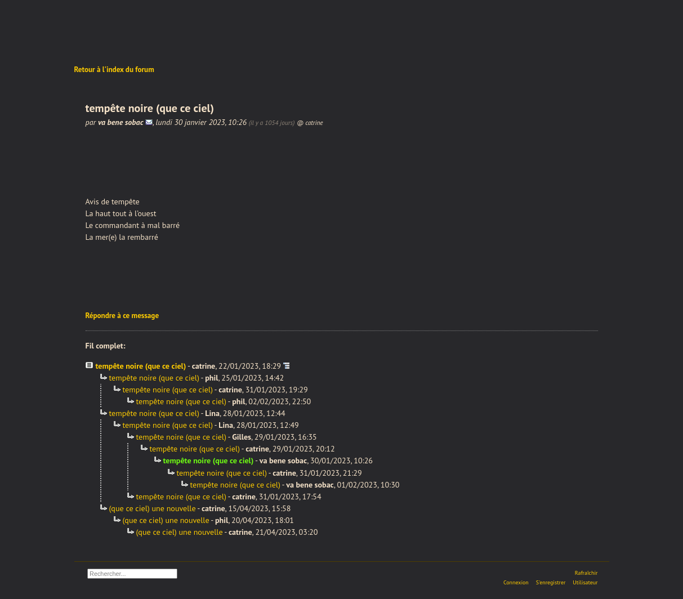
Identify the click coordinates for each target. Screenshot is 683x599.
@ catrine (310, 122)
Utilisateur (585, 582)
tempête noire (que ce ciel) (141, 366)
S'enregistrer (551, 582)
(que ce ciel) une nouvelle (152, 508)
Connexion (516, 582)
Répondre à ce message (122, 315)
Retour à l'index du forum (114, 69)
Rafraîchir (586, 572)
